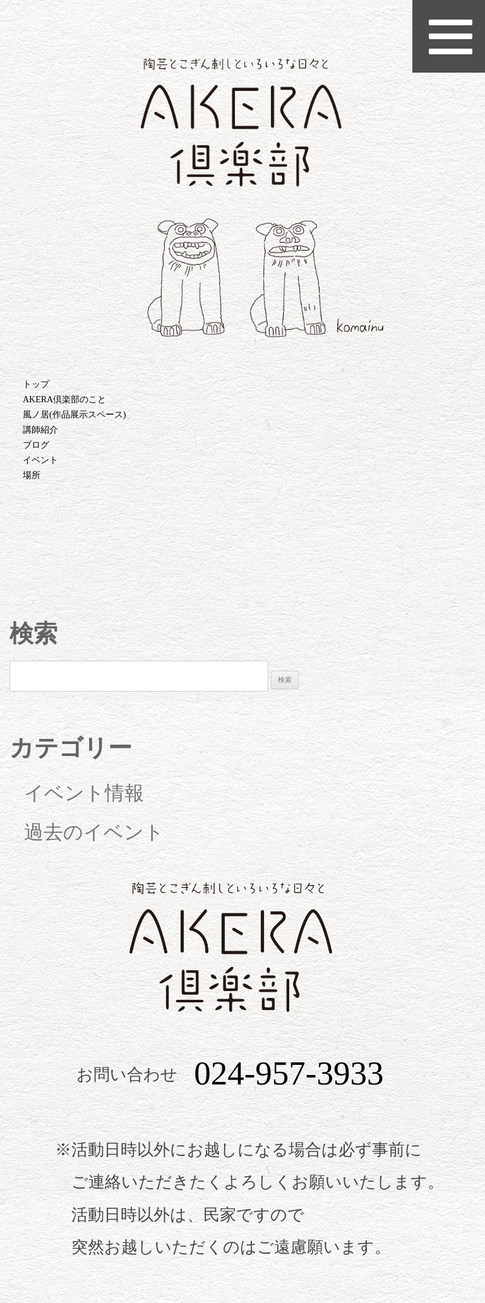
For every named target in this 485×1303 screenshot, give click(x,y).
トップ (36, 384)
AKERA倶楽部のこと (64, 399)
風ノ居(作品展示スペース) (74, 414)
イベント (40, 460)
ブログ (36, 445)
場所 (31, 475)
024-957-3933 (288, 1073)
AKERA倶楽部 (242, 197)
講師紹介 (40, 430)
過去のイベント (94, 832)
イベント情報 (84, 793)
